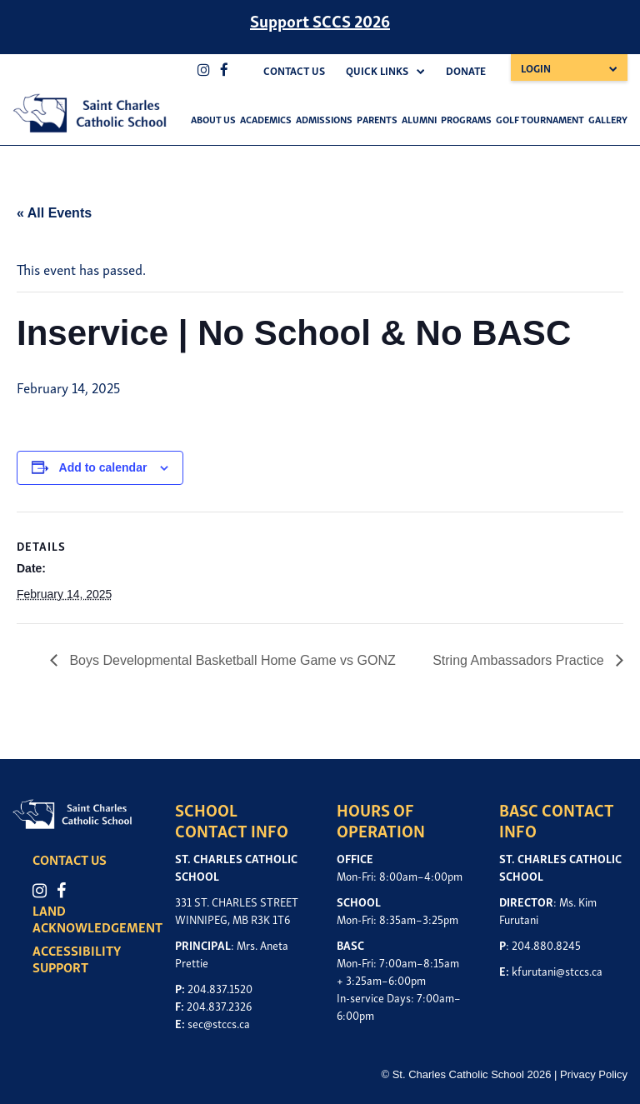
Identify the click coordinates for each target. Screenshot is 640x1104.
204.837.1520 (220, 987)
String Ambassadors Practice (520, 660)
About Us (213, 119)
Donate (466, 70)
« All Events (54, 213)
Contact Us (294, 70)
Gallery (608, 119)
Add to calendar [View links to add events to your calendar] (103, 467)
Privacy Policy (594, 1074)
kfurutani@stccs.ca (557, 970)
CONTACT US (70, 859)
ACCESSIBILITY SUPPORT (77, 958)
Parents (377, 119)
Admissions (324, 119)
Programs (466, 119)
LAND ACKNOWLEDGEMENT (98, 918)
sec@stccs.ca (219, 1022)
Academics (266, 119)
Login (536, 68)
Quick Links (377, 70)
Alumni (419, 119)
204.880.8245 (546, 944)
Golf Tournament (540, 119)
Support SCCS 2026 (320, 20)
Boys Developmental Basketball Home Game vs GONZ (231, 660)
